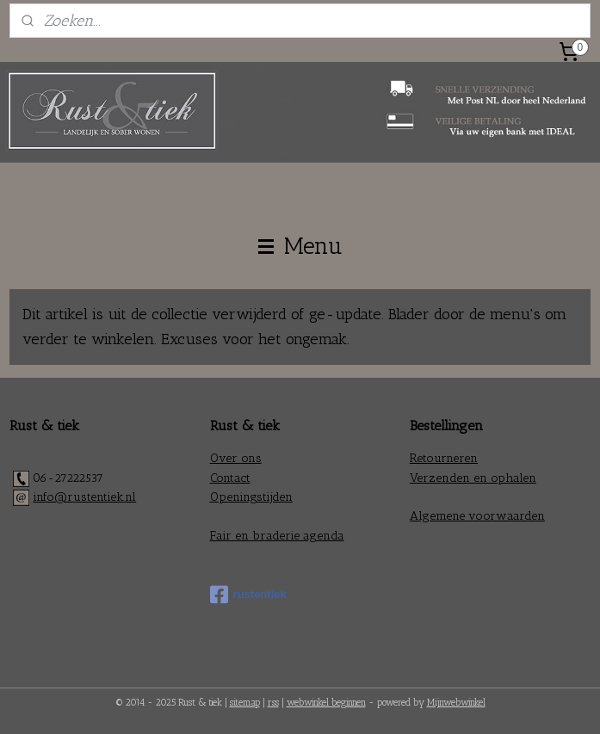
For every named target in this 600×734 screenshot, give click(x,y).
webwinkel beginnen (326, 702)
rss (273, 702)
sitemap (245, 702)
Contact (230, 478)
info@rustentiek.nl (84, 497)
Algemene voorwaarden (477, 516)
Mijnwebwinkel (456, 702)
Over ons (236, 458)
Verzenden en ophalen (473, 478)
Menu (300, 246)
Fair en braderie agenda (277, 535)
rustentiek (248, 594)
